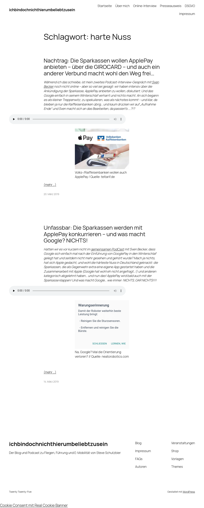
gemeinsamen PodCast (107, 249)
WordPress (189, 491)
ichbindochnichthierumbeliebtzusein (42, 9)
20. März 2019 (51, 194)
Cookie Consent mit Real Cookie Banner (34, 505)
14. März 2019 (51, 381)
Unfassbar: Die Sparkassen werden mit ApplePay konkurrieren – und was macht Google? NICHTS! (94, 233)
